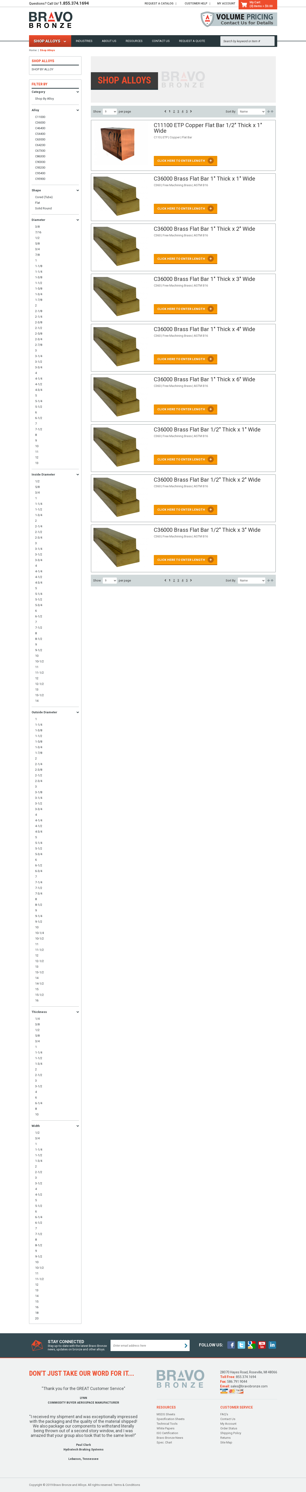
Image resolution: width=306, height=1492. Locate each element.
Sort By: (231, 111)
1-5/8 (38, 288)
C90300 (40, 162)
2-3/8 (38, 322)
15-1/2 (39, 995)
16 (36, 1000)
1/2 (37, 238)
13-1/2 (39, 695)
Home (33, 50)
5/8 (37, 243)
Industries (84, 41)
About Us (109, 41)
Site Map (226, 1442)
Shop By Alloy (42, 69)
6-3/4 (38, 871)
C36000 (40, 122)
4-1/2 (38, 384)
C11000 (40, 117)
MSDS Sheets (166, 1414)
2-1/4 (38, 316)
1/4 (37, 1018)
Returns (225, 1437)
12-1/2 (39, 684)
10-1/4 (39, 933)
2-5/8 (38, 333)
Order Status (228, 1428)
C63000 (40, 139)
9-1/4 (38, 916)
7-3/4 (38, 893)
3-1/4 (38, 356)
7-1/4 (38, 882)
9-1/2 (38, 650)
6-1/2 (38, 418)
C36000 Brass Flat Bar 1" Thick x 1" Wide (204, 178)
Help (196, 3)
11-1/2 (39, 672)
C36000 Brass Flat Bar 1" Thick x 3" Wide (204, 279)
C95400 (40, 173)
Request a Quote (192, 41)
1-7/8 (38, 300)
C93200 (40, 167)
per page (125, 111)
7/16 (38, 232)
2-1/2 (38, 328)
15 (36, 989)
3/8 (37, 226)
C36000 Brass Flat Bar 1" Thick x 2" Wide (204, 229)
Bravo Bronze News (170, 1437)
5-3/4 (38, 605)
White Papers (165, 1428)
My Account (226, 3)
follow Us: (211, 1344)
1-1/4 (38, 271)
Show (97, 111)
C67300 (40, 150)
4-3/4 (38, 390)
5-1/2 (38, 406)
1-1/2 (38, 283)
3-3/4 (38, 367)
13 (36, 463)
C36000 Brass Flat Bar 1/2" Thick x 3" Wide (207, 530)
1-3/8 (38, 277)
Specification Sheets (170, 1419)
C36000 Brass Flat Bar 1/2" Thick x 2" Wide (207, 479)
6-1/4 (38, 1103)
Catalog (159, 3)
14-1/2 (39, 983)
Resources (134, 41)
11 (36, 451)
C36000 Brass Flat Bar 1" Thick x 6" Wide (204, 379)
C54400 (40, 134)
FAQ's (224, 1414)
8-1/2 (38, 639)
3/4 (37, 249)
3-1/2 (38, 361)
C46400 (40, 128)
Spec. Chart (164, 1442)
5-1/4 (38, 401)
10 (36, 446)
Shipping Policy (230, 1433)
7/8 (37, 255)
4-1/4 (38, 378)
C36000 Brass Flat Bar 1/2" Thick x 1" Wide (207, 429)
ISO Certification (167, 1433)
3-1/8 (38, 792)
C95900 (40, 179)
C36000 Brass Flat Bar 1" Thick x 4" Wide (204, 329)
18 (36, 1312)
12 (36, 457)
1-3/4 (38, 294)
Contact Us (161, 41)
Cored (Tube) (44, 197)
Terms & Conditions (127, 1485)
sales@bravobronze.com (249, 1386)
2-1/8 (38, 311)
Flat (37, 202)
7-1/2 (38, 429)
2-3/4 (38, 339)
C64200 (40, 145)
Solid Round (43, 208)
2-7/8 (38, 345)
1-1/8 (38, 266)
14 (36, 701)
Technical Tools (167, 1423)
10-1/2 (39, 661)
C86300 (40, 156)
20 (36, 1318)
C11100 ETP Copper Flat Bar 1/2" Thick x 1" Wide (208, 128)
